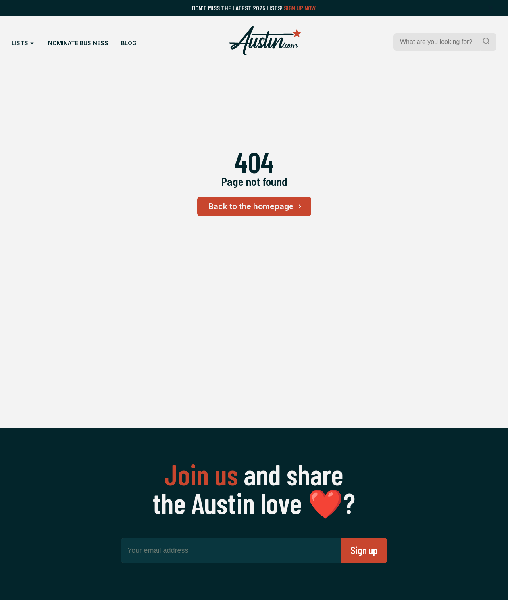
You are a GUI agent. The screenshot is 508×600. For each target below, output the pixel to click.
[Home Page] (265, 40)
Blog (129, 43)
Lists (20, 43)
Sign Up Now (300, 7)
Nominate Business (78, 43)
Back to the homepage (256, 206)
